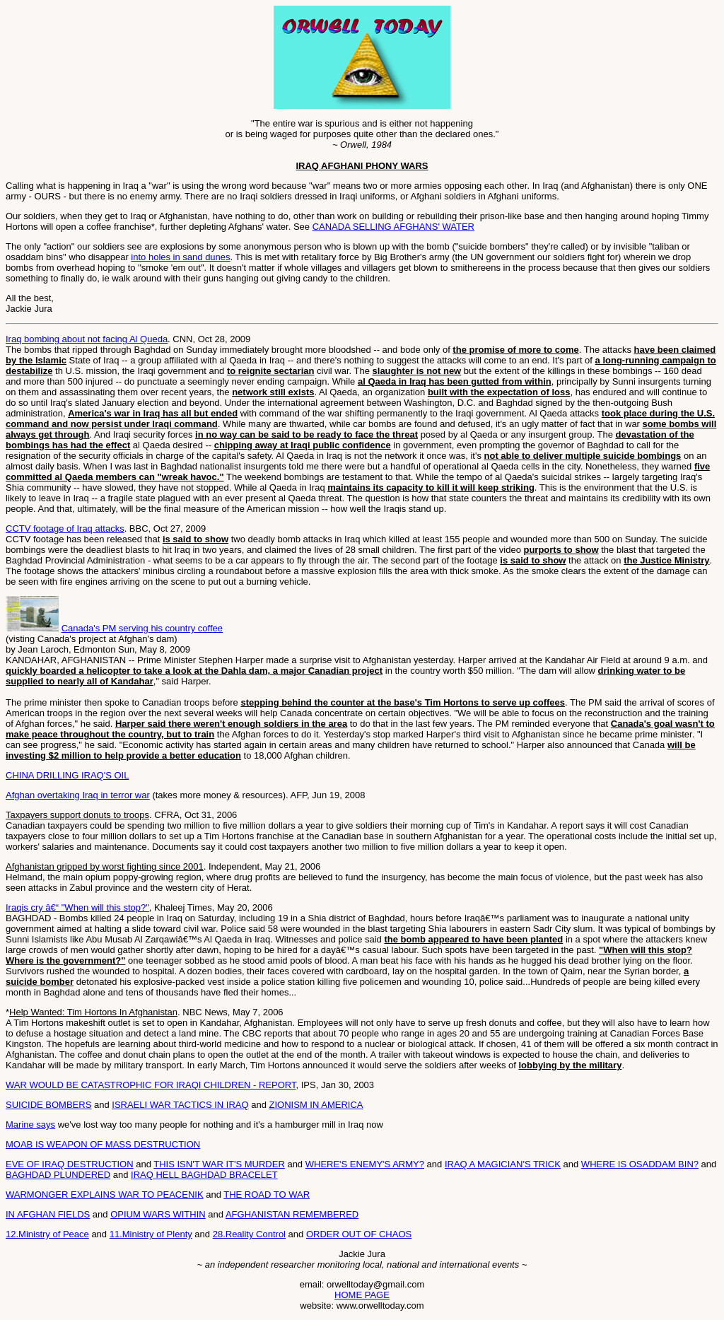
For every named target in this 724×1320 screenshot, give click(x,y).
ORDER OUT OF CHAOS (358, 1234)
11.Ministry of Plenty (151, 1234)
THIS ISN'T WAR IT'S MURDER (219, 1164)
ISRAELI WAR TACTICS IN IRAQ (180, 1104)
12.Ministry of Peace (47, 1234)
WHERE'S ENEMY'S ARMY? (364, 1164)
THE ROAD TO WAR (266, 1194)
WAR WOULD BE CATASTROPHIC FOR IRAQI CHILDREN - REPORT (151, 1085)
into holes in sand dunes (180, 257)
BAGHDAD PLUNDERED (58, 1174)
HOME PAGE (362, 1295)
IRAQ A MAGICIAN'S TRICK (503, 1164)
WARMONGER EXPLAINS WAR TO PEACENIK (105, 1194)
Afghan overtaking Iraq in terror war (78, 795)
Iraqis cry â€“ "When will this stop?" (77, 907)
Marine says (30, 1124)
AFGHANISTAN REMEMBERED (292, 1214)
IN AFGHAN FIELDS (48, 1214)
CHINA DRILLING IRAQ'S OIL (67, 775)
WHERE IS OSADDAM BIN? (640, 1164)
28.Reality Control (249, 1234)
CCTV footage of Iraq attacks (65, 528)
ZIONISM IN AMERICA (316, 1104)
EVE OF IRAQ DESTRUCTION (70, 1164)
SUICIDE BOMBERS (48, 1104)
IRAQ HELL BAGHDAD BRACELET (204, 1174)
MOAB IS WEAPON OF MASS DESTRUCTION (103, 1144)
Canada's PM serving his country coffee (142, 628)
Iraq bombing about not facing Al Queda (87, 339)
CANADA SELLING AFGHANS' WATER (393, 226)
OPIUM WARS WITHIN (158, 1214)
